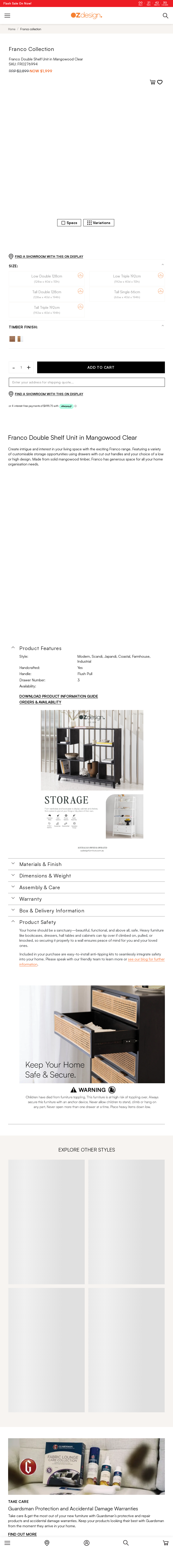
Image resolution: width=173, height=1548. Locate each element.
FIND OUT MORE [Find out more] (22, 1534)
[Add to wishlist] (160, 82)
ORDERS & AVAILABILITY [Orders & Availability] (40, 702)
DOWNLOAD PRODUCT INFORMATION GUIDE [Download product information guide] (58, 696)
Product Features (40, 648)
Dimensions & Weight (45, 876)
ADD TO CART (101, 367)
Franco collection (30, 29)
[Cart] (165, 1542)
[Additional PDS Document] (92, 783)
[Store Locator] (49, 1542)
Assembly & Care (39, 887)
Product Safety (37, 922)
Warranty (30, 899)
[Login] (89, 1542)
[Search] (128, 1542)
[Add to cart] (152, 82)
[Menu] (10, 1542)
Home (11, 29)
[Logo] (86, 15)
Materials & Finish (40, 864)
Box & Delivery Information (51, 911)
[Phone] (165, 15)
